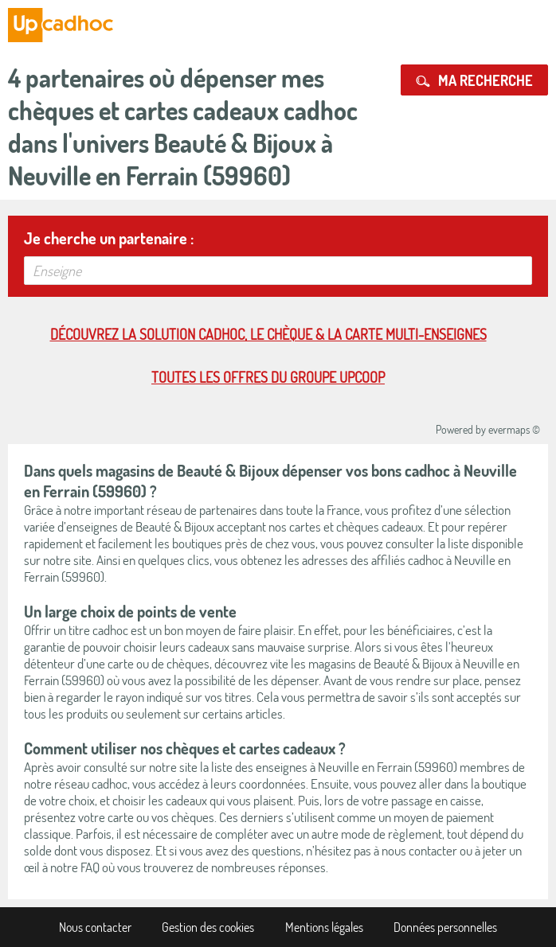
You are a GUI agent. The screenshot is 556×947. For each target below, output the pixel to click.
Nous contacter (95, 927)
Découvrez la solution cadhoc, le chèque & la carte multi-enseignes (268, 334)
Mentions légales (324, 927)
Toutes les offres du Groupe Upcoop (268, 377)
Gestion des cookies (208, 927)
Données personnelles (445, 927)
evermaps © (514, 429)
